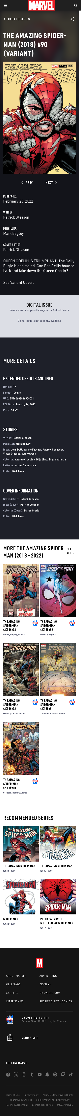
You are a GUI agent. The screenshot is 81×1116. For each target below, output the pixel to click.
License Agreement (17, 1104)
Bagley (13, 634)
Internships (15, 1001)
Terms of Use (13, 1094)
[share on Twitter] (16, 1075)
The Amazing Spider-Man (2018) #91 (48, 704)
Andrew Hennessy (53, 449)
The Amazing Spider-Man (19, 866)
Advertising (48, 975)
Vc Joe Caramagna (25, 465)
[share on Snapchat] (47, 1075)
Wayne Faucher (32, 449)
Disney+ (45, 984)
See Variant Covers (18, 282)
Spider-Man (10, 919)
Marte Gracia (31, 510)
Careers (12, 992)
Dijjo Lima (41, 459)
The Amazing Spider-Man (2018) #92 (11, 704)
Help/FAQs (13, 984)
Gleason (7, 792)
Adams (21, 634)
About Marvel (16, 975)
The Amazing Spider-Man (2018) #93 (11, 625)
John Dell (16, 449)
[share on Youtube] (40, 1075)
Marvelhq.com (49, 992)
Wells (6, 634)
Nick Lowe (18, 471)
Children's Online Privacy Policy (53, 1099)
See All (70, 551)
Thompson (45, 713)
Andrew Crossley (24, 459)
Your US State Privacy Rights (58, 1094)
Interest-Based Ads (42, 1104)
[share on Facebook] (8, 1075)
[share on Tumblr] (32, 1075)
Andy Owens (29, 453)
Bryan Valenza (57, 459)
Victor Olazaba (11, 453)
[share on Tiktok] (71, 1075)
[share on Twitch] (63, 1075)
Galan (55, 713)
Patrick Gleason (16, 217)
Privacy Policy (31, 1094)
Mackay (44, 634)
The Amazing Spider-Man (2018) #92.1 (48, 625)
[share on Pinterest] (55, 1075)
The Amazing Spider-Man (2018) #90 (11, 784)
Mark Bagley (13, 233)
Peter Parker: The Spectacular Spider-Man (56, 921)
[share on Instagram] (24, 1075)
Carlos (14, 713)
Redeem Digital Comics (55, 1001)
